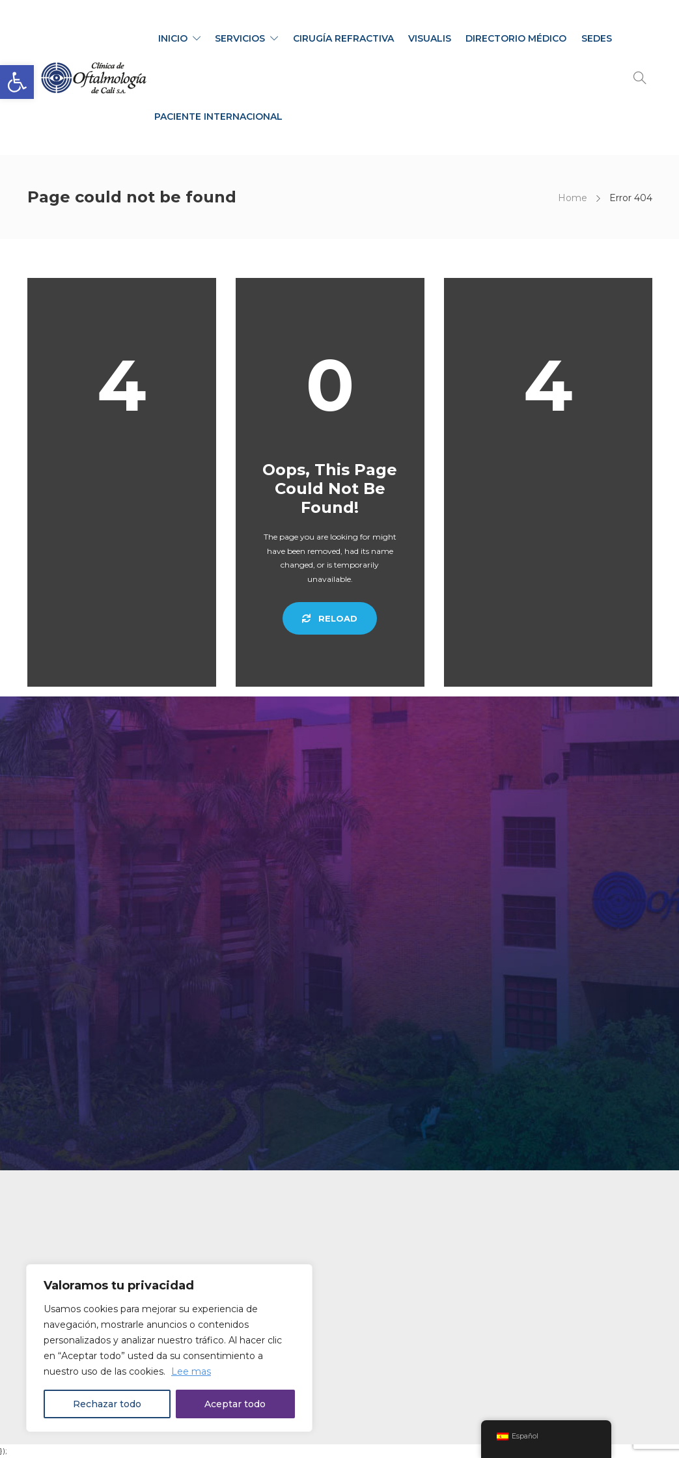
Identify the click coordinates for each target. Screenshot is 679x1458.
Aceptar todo (235, 1404)
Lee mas (191, 1371)
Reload (329, 618)
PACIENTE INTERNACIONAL (218, 116)
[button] (17, 82)
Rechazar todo (107, 1404)
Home (572, 198)
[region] (169, 1348)
